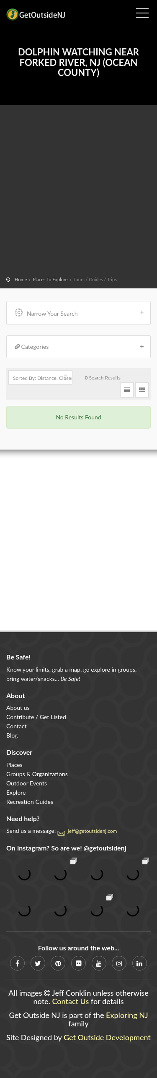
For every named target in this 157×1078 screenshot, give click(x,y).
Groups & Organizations (37, 773)
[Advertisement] (78, 192)
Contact (16, 726)
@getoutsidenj (105, 848)
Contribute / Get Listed (36, 716)
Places (14, 764)
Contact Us (70, 1001)
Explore (16, 792)
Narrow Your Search (79, 312)
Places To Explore (50, 279)
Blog (12, 735)
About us (18, 707)
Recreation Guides (29, 801)
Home (21, 279)
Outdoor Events (26, 783)
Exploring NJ (127, 1015)
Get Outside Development (107, 1037)
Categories (79, 346)
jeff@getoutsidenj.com (92, 831)
